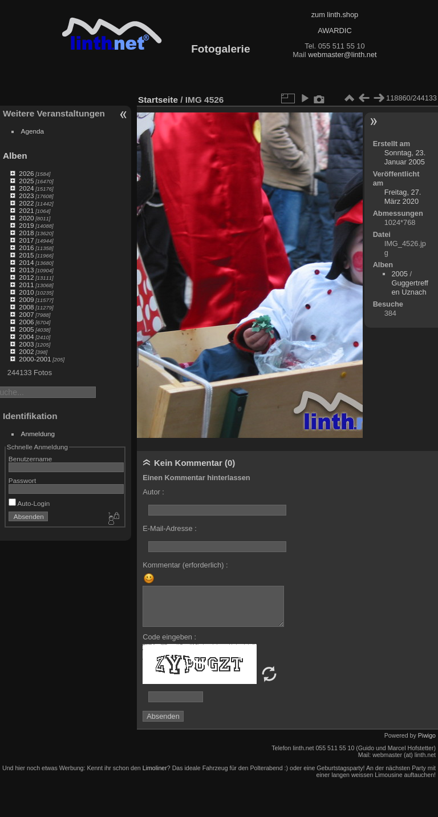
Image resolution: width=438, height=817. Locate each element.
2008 (26, 307)
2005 (26, 329)
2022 (26, 203)
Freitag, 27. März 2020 (402, 197)
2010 (26, 292)
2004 (26, 336)
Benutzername (30, 458)
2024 (26, 188)
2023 (26, 195)
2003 (26, 344)
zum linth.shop (335, 14)
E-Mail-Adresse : (170, 528)
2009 (26, 299)
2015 (26, 255)
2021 (26, 210)
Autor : (153, 492)
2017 (26, 240)
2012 (26, 277)
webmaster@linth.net (342, 54)
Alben (15, 155)
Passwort (22, 480)
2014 (26, 262)
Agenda (32, 131)
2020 (26, 218)
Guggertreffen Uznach (409, 287)
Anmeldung (38, 433)
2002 (26, 351)
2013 (26, 269)
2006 (26, 321)
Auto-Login (29, 503)
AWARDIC (334, 30)
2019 (26, 225)
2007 (26, 314)
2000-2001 (35, 359)
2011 (26, 284)
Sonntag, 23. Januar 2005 (405, 157)
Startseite (158, 99)
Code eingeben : (169, 637)
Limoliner (155, 767)
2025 (26, 180)
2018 (26, 232)
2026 (26, 173)
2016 (26, 247)
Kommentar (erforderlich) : (185, 565)
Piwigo (427, 735)
